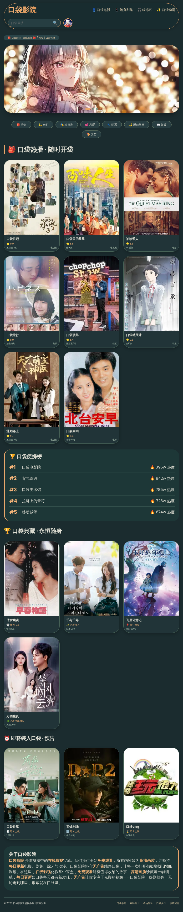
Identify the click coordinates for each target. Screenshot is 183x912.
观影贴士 (134, 903)
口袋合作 (161, 903)
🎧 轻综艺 (144, 10)
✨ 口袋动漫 (166, 10)
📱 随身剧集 (124, 10)
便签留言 (174, 903)
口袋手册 (121, 903)
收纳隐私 (148, 903)
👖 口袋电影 (101, 10)
